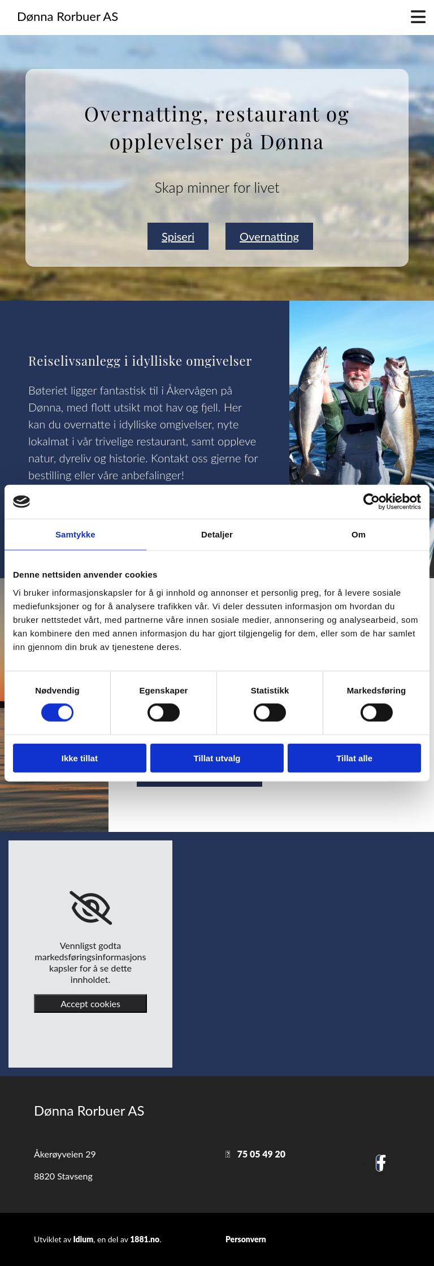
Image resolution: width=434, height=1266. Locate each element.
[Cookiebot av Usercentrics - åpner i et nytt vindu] (371, 501)
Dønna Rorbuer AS (67, 16)
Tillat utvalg (216, 757)
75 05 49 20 (261, 1153)
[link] (91, 908)
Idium (83, 1239)
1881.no (144, 1239)
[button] (178, 236)
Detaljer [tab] (217, 534)
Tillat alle (354, 757)
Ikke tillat (80, 757)
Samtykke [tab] (75, 534)
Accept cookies (90, 1003)
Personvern (245, 1239)
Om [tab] (358, 534)
